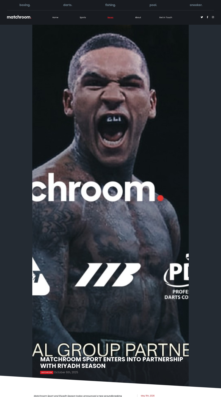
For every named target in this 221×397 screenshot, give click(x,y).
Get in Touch (165, 17)
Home (55, 17)
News (110, 17)
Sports (83, 17)
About (138, 17)
